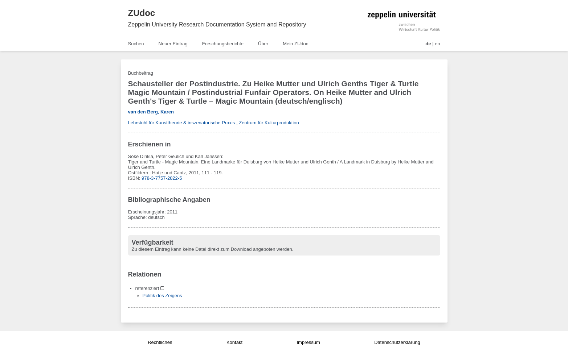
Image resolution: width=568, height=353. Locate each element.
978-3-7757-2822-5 (162, 178)
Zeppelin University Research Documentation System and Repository (217, 24)
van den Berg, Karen (151, 112)
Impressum (308, 342)
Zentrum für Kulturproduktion (269, 122)
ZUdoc (141, 13)
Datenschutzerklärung (397, 342)
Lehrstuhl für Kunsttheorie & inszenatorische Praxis (181, 122)
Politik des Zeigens (162, 295)
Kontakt (234, 342)
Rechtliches (160, 342)
